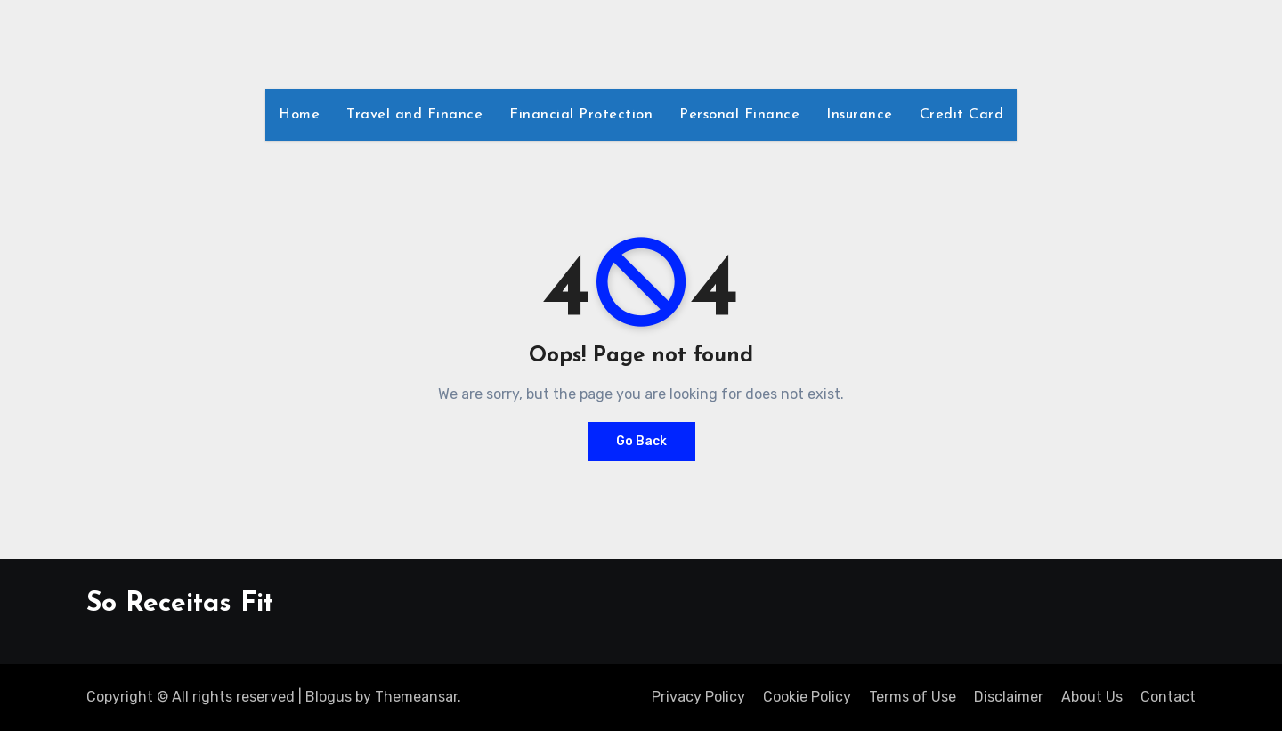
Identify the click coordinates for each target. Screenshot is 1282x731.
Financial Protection (581, 115)
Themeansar (416, 696)
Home (299, 115)
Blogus (328, 696)
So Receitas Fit (179, 604)
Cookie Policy (807, 696)
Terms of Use (912, 696)
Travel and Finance (414, 115)
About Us (1092, 696)
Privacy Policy (698, 696)
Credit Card (962, 115)
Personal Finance (739, 115)
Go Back (641, 441)
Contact (1168, 696)
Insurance (859, 115)
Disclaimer (1008, 696)
